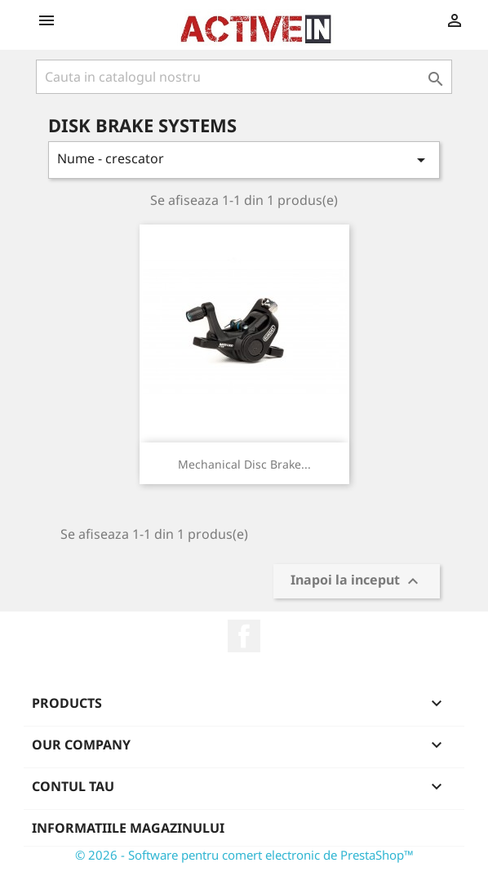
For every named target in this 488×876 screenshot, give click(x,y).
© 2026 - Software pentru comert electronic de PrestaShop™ (244, 855)
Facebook (244, 636)
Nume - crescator (244, 159)
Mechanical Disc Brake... (244, 464)
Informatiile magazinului (128, 828)
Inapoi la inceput (357, 581)
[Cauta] (244, 77)
